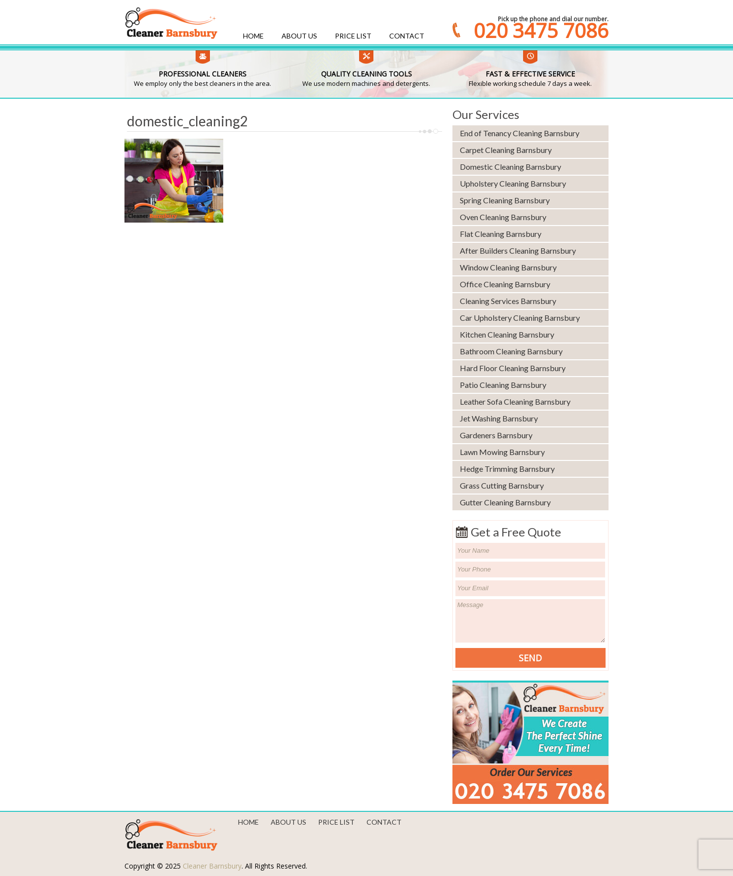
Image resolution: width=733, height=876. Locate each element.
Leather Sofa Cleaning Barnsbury (515, 401)
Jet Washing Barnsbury (499, 418)
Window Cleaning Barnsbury (508, 267)
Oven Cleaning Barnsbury (503, 217)
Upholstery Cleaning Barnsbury (513, 183)
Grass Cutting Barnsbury (502, 485)
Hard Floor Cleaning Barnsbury (513, 368)
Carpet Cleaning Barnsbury (506, 149)
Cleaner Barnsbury (212, 866)
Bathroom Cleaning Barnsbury (511, 351)
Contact (406, 36)
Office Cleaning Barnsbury (505, 284)
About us (299, 36)
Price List (353, 36)
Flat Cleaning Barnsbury (500, 233)
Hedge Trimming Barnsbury (507, 468)
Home (253, 36)
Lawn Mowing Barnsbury (502, 452)
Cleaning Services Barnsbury (508, 300)
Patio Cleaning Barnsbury (503, 384)
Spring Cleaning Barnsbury (505, 200)
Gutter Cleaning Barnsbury (505, 502)
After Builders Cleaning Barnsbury (518, 250)
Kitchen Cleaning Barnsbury (507, 334)
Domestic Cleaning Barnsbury (510, 166)
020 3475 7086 (541, 31)
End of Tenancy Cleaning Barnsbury (519, 133)
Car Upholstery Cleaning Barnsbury (520, 317)
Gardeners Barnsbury (496, 435)
